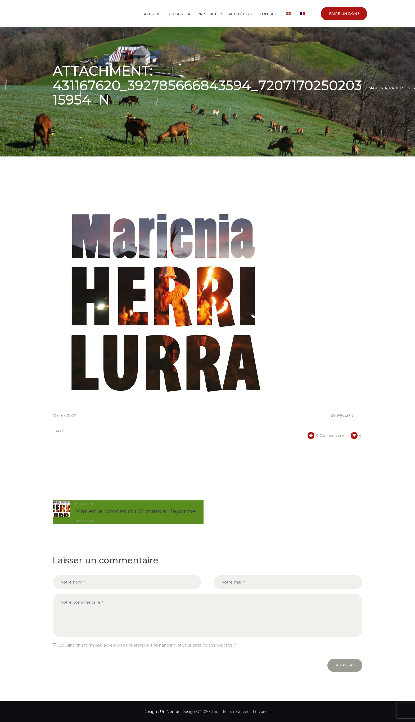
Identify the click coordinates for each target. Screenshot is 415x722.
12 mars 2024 (64, 415)
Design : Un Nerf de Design (169, 711)
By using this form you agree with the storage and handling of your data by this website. (147, 645)
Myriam (342, 415)
